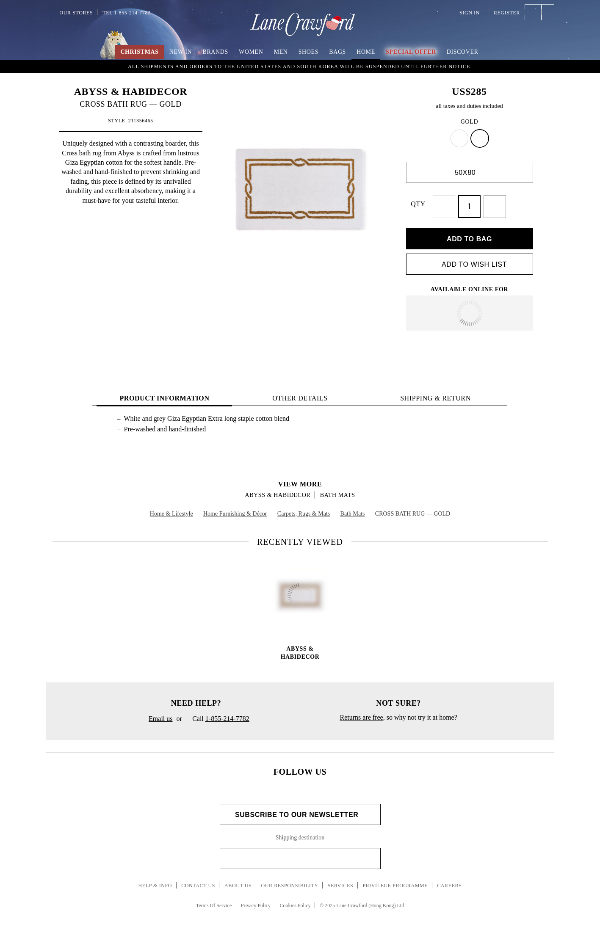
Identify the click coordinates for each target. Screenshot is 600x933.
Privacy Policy (256, 900)
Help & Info (155, 881)
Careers (449, 881)
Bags (337, 52)
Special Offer (411, 52)
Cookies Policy (295, 900)
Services (341, 881)
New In (180, 52)
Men (281, 52)
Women (251, 52)
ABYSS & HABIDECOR (131, 91)
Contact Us (198, 881)
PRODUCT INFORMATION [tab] (164, 393)
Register (507, 13)
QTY (425, 203)
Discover (462, 52)
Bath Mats (337, 490)
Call (217, 714)
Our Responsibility (289, 881)
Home (366, 52)
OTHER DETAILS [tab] (300, 393)
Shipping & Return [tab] (435, 393)
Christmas (139, 52)
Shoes (308, 52)
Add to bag (469, 233)
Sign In (471, 12)
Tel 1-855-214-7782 (126, 13)
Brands (215, 52)
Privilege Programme (395, 881)
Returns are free (361, 712)
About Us (238, 881)
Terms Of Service (214, 900)
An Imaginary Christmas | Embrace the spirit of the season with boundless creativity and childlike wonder (300, 66)
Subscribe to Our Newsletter (300, 810)
